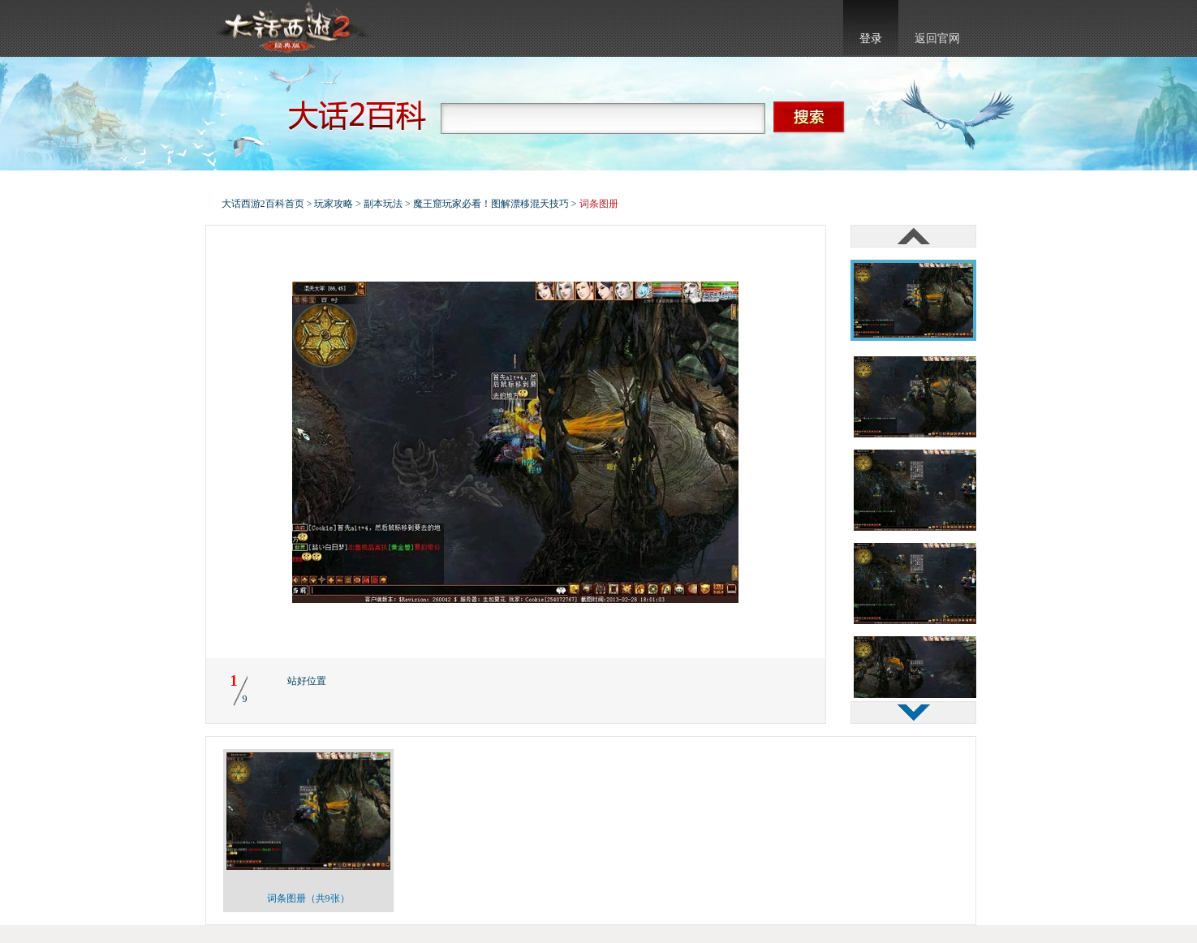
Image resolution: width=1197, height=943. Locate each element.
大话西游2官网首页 (291, 28)
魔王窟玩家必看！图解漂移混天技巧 (491, 203)
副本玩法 (383, 203)
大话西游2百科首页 (263, 203)
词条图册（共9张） (308, 898)
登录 (870, 38)
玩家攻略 (333, 203)
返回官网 (937, 38)
